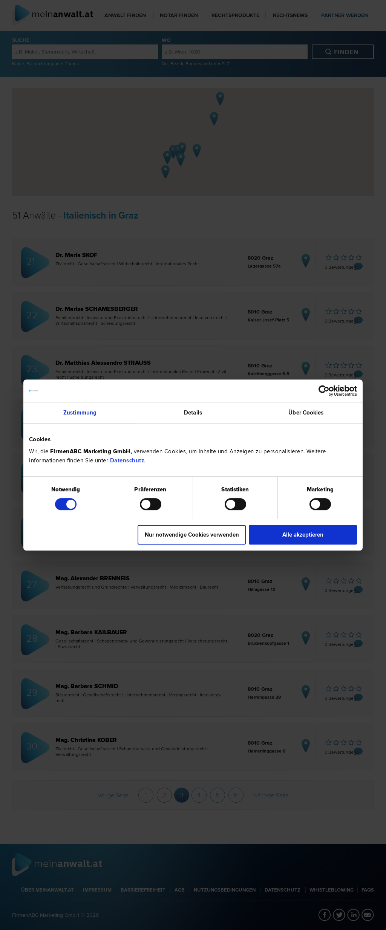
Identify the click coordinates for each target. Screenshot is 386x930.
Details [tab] (193, 412)
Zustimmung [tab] (79, 412)
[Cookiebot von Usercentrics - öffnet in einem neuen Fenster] (324, 390)
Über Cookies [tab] (305, 412)
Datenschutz (127, 460)
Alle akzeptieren (302, 534)
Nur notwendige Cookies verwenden (192, 534)
